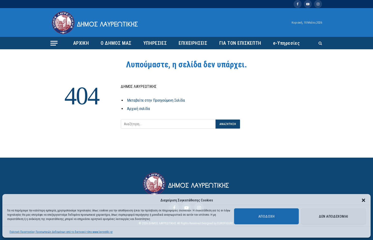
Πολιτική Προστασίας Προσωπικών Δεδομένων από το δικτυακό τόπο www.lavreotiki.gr (61, 232)
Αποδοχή (266, 216)
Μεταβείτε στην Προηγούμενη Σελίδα (156, 100)
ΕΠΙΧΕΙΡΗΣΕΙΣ (193, 43)
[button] (363, 200)
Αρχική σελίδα (138, 108)
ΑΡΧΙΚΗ (81, 43)
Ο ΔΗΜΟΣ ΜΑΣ (116, 43)
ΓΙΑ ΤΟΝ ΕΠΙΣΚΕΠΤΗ (240, 43)
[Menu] (54, 43)
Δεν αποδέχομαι (333, 216)
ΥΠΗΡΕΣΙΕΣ (155, 43)
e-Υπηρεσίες (286, 43)
